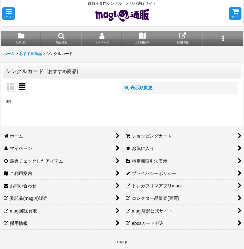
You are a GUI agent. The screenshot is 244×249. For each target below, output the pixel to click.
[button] (8, 13)
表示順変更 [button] (138, 87)
